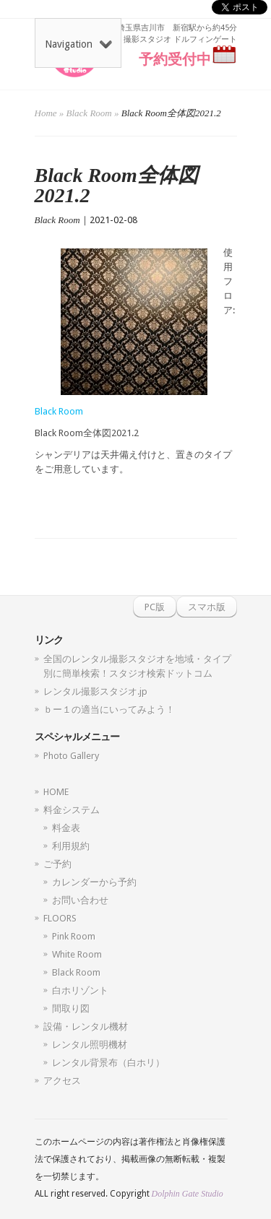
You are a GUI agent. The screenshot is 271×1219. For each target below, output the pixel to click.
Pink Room (73, 936)
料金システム (71, 809)
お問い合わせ (80, 900)
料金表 (66, 828)
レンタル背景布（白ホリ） (108, 1062)
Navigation (78, 44)
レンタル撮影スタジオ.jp (95, 691)
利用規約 (71, 846)
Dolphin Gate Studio (187, 1194)
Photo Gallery (71, 755)
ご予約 (57, 864)
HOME (56, 791)
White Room (77, 954)
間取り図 (71, 1008)
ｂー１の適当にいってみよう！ (109, 709)
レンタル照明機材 (89, 1044)
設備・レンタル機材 (85, 1026)
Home (46, 113)
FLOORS (60, 918)
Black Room (89, 113)
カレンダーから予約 (94, 882)
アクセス (62, 1080)
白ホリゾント (80, 990)
